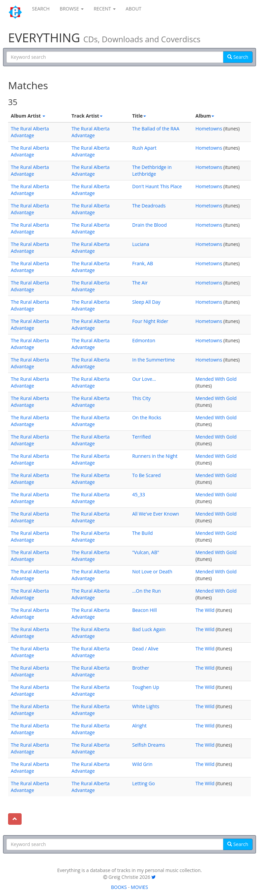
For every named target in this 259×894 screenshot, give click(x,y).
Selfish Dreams (148, 745)
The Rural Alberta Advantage (30, 132)
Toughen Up (145, 687)
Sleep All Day (146, 302)
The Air (140, 282)
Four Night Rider (150, 321)
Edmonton (143, 340)
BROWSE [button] (72, 8)
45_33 (138, 494)
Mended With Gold (215, 379)
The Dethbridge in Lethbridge (152, 170)
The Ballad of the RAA (155, 128)
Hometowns (208, 128)
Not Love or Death (152, 571)
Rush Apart (144, 148)
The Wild (204, 610)
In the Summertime (153, 359)
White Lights (145, 706)
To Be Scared (146, 475)
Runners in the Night (154, 456)
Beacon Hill (144, 610)
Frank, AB (142, 263)
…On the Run (146, 591)
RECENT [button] (105, 8)
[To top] (15, 819)
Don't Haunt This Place (157, 186)
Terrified (141, 436)
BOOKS (119, 887)
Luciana (140, 244)
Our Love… (144, 379)
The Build (142, 533)
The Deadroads (149, 205)
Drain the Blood (149, 225)
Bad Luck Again (149, 629)
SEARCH (41, 8)
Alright (139, 725)
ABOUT (134, 8)
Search (237, 57)
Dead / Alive (145, 648)
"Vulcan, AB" (145, 552)
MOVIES (139, 887)
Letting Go (143, 783)
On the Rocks (146, 417)
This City (141, 398)
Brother (140, 668)
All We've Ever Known (155, 514)
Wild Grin (142, 764)
